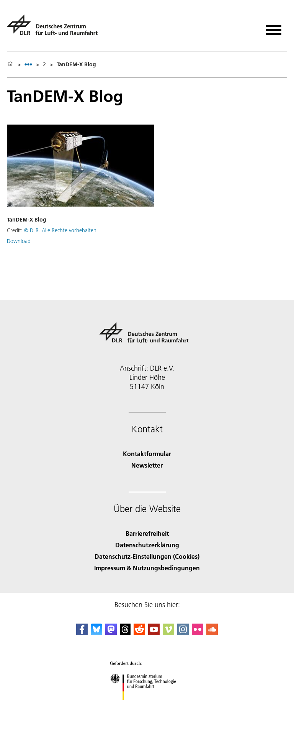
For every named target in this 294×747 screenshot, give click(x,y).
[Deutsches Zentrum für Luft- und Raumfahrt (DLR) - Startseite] (55, 28)
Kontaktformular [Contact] (147, 454)
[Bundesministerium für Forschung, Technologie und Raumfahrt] (147, 706)
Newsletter (147, 465)
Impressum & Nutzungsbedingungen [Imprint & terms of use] (147, 568)
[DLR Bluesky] (96, 632)
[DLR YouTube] (154, 632)
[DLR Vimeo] (168, 632)
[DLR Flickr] (197, 632)
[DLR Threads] (125, 632)
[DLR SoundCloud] (212, 632)
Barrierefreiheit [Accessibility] (147, 533)
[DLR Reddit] (139, 632)
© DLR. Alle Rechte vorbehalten (60, 230)
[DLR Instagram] (183, 632)
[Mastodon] (111, 632)
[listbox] (28, 64)
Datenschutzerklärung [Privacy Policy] (147, 545)
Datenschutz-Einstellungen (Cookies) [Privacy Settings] (147, 556)
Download (19, 241)
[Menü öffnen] (273, 27)
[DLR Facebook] (82, 632)
